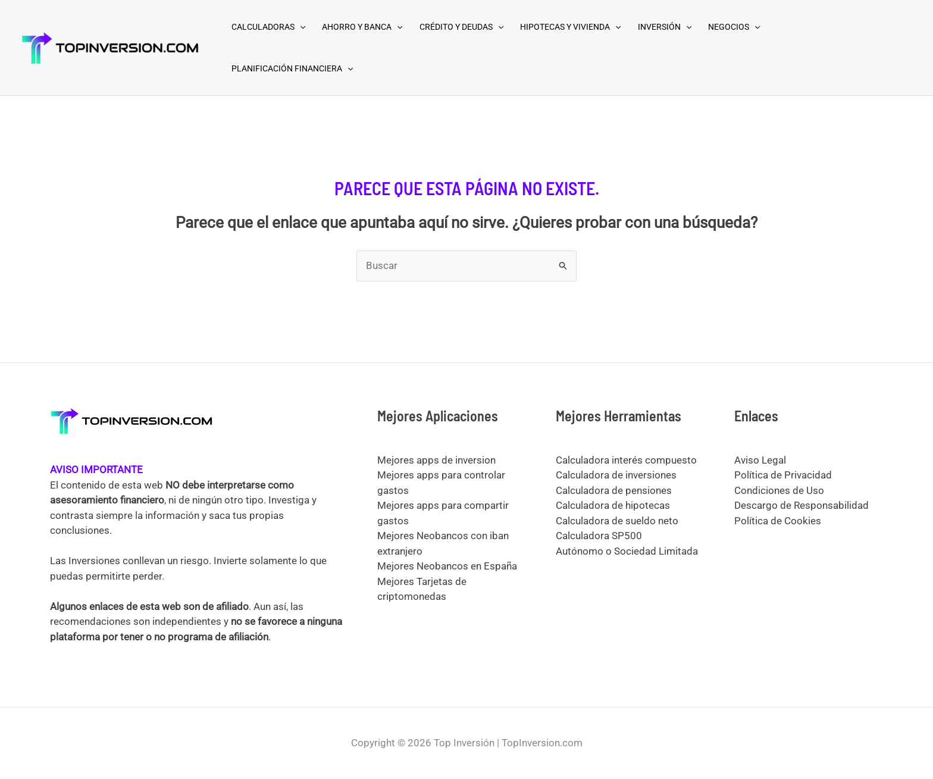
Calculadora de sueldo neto (617, 521)
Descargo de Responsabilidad (801, 505)
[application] (300, 27)
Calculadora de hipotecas (613, 505)
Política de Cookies (777, 521)
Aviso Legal (760, 460)
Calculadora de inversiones (616, 475)
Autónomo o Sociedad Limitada (627, 551)
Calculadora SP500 (599, 536)
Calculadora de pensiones (614, 490)
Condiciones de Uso (779, 490)
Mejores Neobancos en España (447, 566)
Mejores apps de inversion (436, 460)
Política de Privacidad (783, 475)
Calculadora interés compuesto (626, 460)
